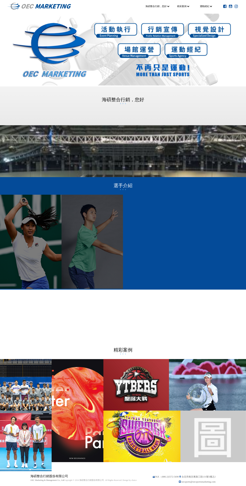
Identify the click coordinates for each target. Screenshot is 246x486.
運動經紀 (206, 6)
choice (134, 480)
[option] (123, 49)
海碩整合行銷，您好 (157, 6)
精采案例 (183, 6)
